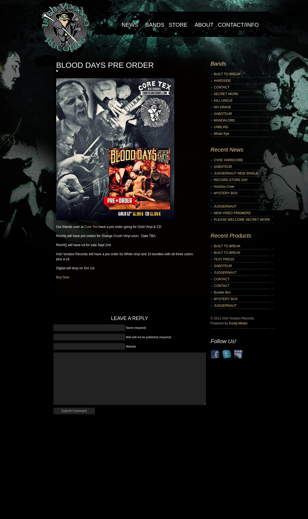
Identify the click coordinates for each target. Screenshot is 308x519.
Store (178, 25)
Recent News (227, 150)
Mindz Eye (221, 134)
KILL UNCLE (223, 101)
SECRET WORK (226, 94)
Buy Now (62, 277)
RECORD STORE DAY (231, 180)
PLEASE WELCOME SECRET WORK (242, 220)
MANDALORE (224, 120)
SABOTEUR (223, 114)
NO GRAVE (222, 107)
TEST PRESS (224, 259)
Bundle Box (222, 292)
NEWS (130, 25)
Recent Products (231, 236)
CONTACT (222, 87)
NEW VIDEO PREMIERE (232, 213)
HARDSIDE (222, 81)
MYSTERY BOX (226, 193)
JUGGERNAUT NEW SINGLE (236, 173)
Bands (154, 25)
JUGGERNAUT (225, 206)
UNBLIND (221, 127)
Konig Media (238, 323)
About (204, 25)
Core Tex (91, 227)
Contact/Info (238, 25)
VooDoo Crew (224, 187)
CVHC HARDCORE (228, 160)
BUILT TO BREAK (227, 74)
